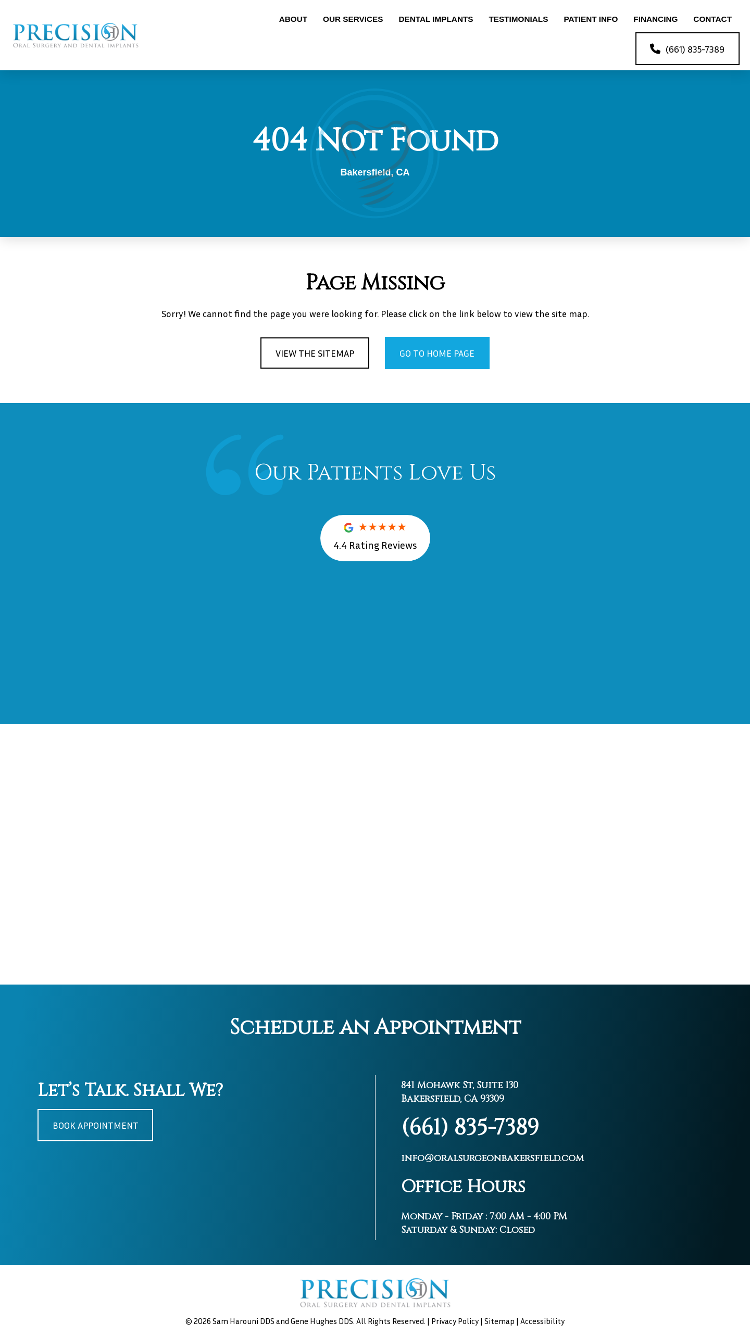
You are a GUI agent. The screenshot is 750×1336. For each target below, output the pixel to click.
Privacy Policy (455, 1321)
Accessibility (542, 1321)
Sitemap (499, 1321)
